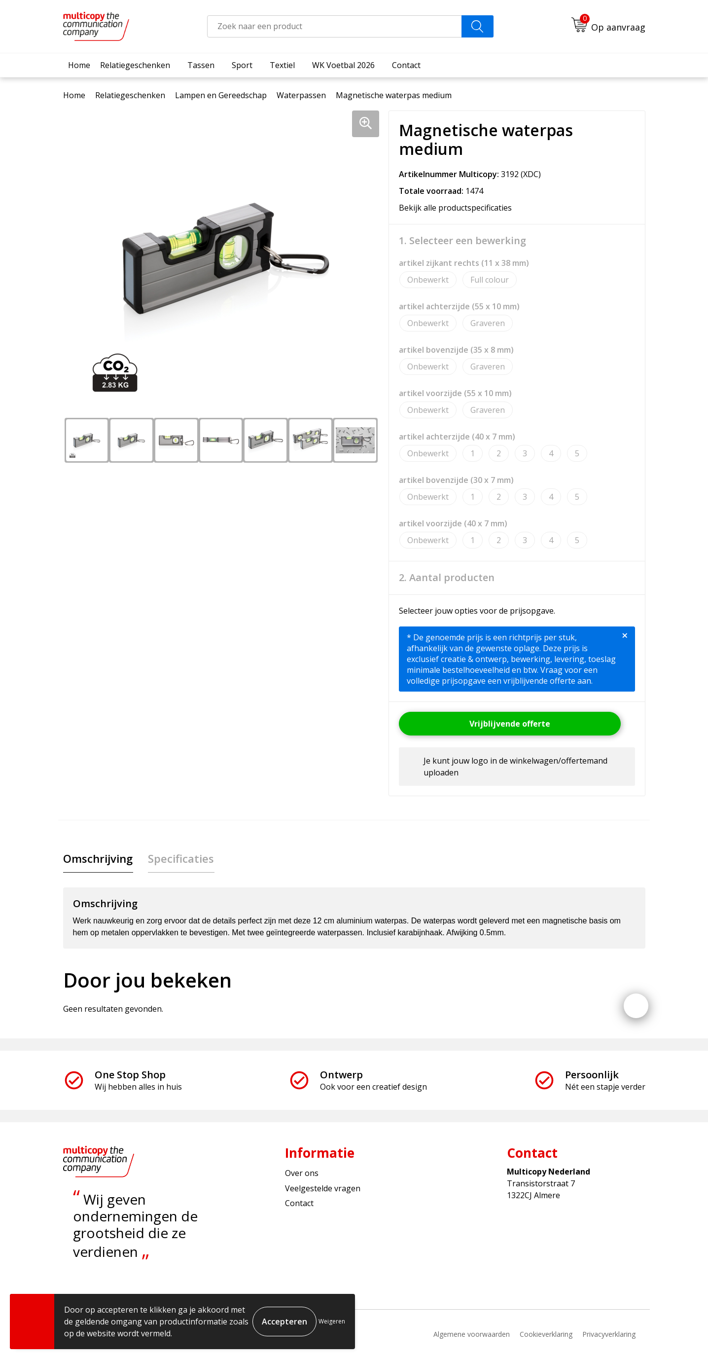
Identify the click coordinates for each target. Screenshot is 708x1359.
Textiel (282, 65)
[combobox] (334, 26)
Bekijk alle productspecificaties (458, 207)
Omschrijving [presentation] (98, 858)
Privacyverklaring (609, 1334)
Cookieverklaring (546, 1334)
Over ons (302, 1173)
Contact (406, 65)
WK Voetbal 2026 (343, 65)
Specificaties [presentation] (180, 858)
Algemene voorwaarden (471, 1334)
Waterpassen (301, 95)
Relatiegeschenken (135, 65)
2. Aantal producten (447, 577)
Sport (242, 65)
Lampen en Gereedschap (221, 95)
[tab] (98, 858)
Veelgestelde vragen (322, 1188)
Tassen (200, 65)
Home (79, 65)
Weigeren (332, 1321)
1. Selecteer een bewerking (462, 240)
